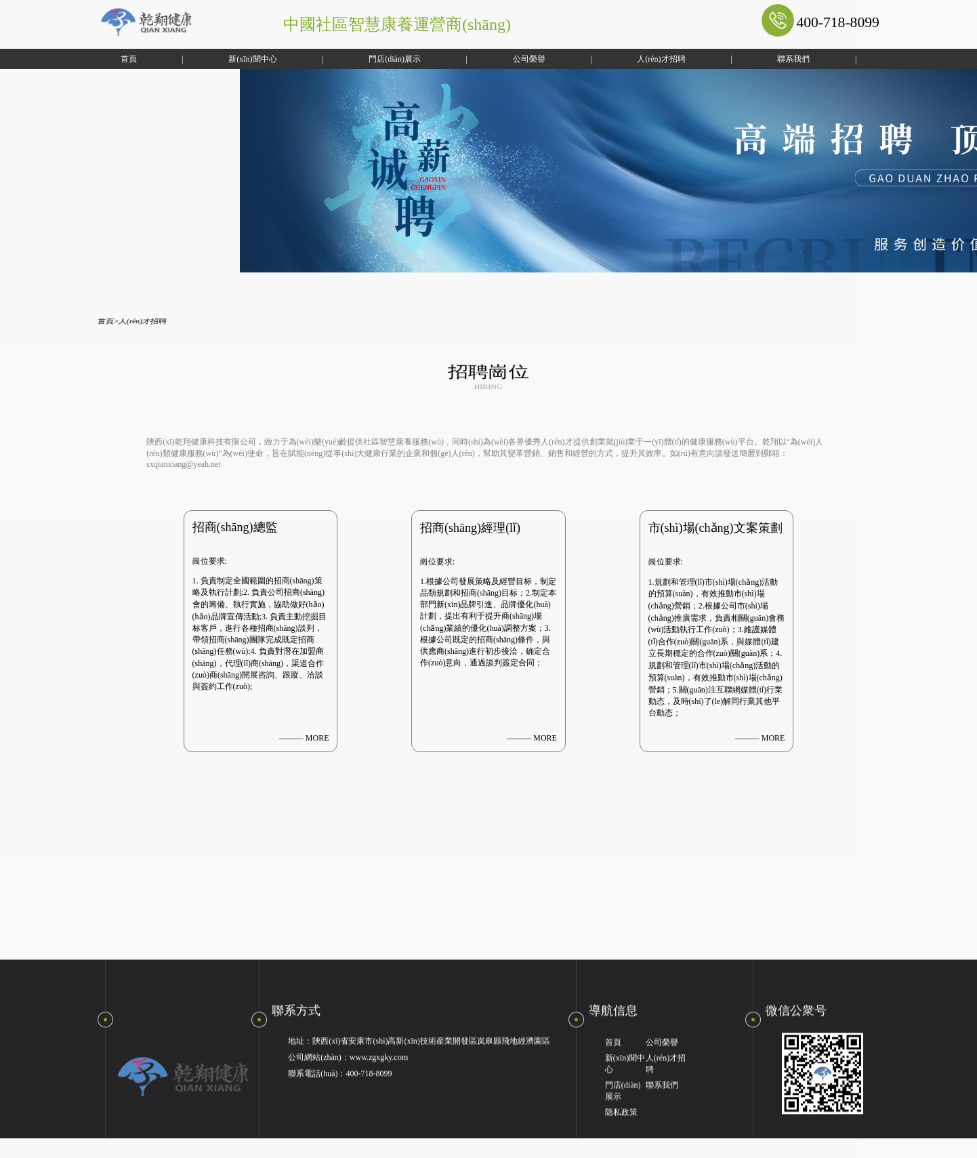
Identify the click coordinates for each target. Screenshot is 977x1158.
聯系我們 (756, 59)
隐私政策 (621, 1132)
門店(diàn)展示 (357, 59)
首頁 (91, 59)
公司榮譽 (491, 59)
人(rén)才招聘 (624, 59)
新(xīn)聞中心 (215, 59)
